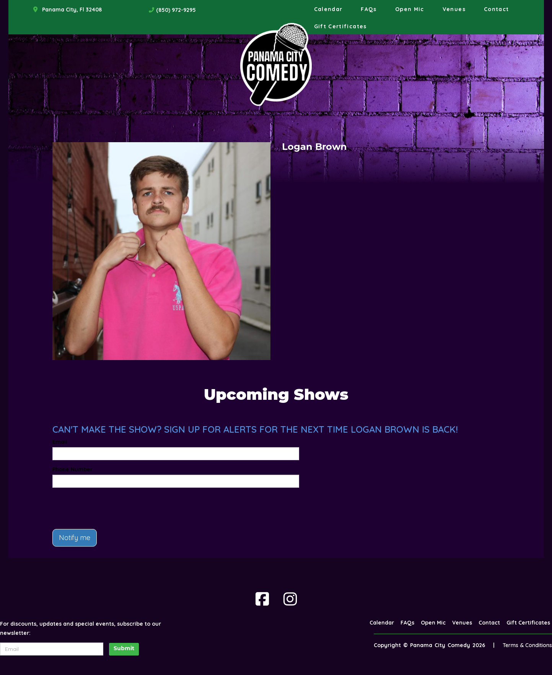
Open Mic (409, 9)
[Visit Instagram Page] (290, 598)
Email (59, 441)
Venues (454, 9)
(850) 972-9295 (176, 9)
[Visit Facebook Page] (262, 598)
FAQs (368, 9)
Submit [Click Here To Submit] (124, 649)
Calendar (328, 9)
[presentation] (110, 508)
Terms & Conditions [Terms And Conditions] (527, 645)
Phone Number (72, 469)
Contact (496, 9)
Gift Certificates (340, 26)
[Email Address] (51, 649)
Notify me (74, 537)
